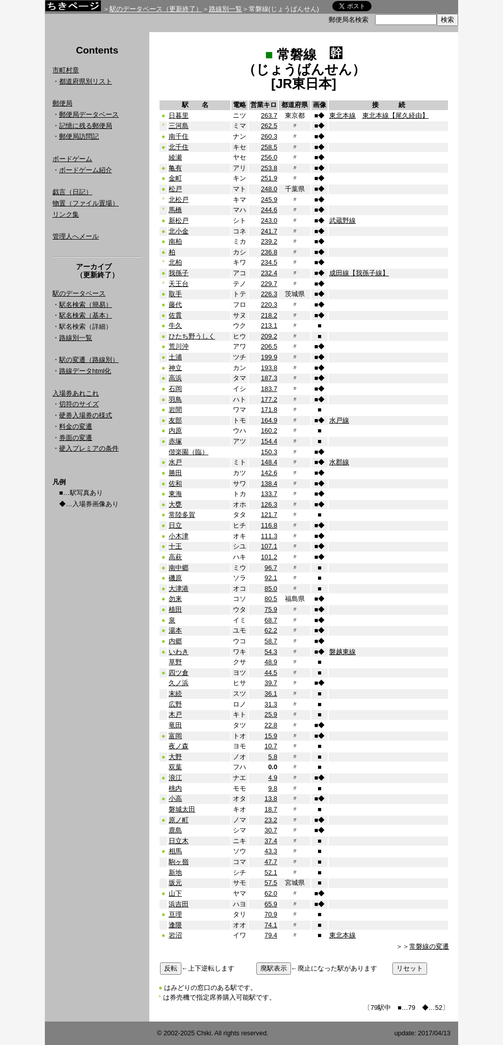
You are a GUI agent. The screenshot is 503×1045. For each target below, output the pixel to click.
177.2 (269, 399)
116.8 (269, 525)
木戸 (175, 714)
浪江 (175, 777)
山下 (175, 893)
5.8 (272, 757)
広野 (175, 704)
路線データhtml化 (85, 371)
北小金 (179, 231)
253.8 (269, 168)
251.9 (269, 178)
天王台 (179, 284)
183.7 (269, 389)
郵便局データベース (89, 114)
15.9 (270, 736)
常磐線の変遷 (429, 946)
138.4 (269, 483)
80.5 (270, 599)
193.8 (269, 368)
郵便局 (62, 103)
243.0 (269, 220)
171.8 (269, 409)
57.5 (270, 882)
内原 (175, 430)
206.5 (269, 346)
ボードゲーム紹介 (85, 170)
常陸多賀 (182, 514)
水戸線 (339, 420)
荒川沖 (179, 346)
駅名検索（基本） (85, 315)
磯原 (175, 578)
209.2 (269, 336)
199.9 (269, 357)
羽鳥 (175, 399)
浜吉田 (179, 904)
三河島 (179, 125)
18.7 (270, 809)
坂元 (175, 882)
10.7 (270, 746)
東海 (175, 494)
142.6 (269, 473)
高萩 (175, 557)
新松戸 (179, 220)
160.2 (269, 430)
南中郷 (179, 567)
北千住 (179, 147)
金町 (175, 178)
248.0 (269, 189)
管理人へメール (75, 236)
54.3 (270, 652)
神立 (175, 368)
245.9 (269, 199)
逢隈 (175, 925)
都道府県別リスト (85, 81)
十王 (175, 546)
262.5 (269, 125)
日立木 (179, 841)
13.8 (270, 798)
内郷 (175, 641)
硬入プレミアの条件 (89, 448)
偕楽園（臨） (188, 452)
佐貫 (175, 315)
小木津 (179, 536)
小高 (175, 798)
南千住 (179, 136)
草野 (175, 662)
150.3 (269, 452)
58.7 (270, 641)
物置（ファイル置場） (85, 203)
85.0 (270, 588)
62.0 (270, 893)
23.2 (270, 820)
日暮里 (179, 115)
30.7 (270, 830)
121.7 (269, 514)
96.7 (270, 567)
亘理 (175, 914)
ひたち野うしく (192, 336)
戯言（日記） (72, 192)
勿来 (175, 599)
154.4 (269, 441)
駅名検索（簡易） (85, 304)
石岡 (175, 389)
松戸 (175, 189)
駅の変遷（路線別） (89, 359)
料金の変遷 (75, 426)
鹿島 (175, 830)
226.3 (269, 294)
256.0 (269, 157)
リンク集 (65, 214)
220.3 (269, 304)
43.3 (270, 851)
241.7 (269, 231)
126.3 (269, 504)
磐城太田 (182, 809)
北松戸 (179, 199)
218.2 (269, 315)
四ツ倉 (179, 672)
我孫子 (179, 273)
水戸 (175, 462)
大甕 (175, 504)
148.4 (269, 462)
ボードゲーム (72, 159)
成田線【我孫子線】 (359, 273)
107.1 (269, 546)
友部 (175, 420)
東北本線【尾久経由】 (395, 115)
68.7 (270, 620)
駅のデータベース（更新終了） (156, 9)
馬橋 (175, 210)
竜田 (175, 725)
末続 (175, 693)
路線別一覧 (225, 9)
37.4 (270, 841)
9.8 (272, 788)
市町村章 (65, 70)
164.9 (269, 420)
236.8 (269, 252)
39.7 (270, 683)
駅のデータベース (78, 293)
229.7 (269, 284)
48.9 (270, 662)
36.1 (270, 693)
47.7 (270, 862)
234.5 (269, 262)
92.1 (270, 578)
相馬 (175, 851)
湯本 (175, 630)
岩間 (175, 409)
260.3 (269, 136)
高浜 (175, 378)
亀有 (175, 168)
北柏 (175, 262)
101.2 (269, 557)
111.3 (269, 536)
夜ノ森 (179, 746)
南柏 (175, 241)
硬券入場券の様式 (85, 415)
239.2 (269, 241)
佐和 (175, 483)
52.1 (270, 872)
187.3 (269, 378)
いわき (179, 652)
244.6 (269, 210)
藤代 (175, 304)
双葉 (175, 767)
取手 (175, 294)
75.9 (270, 609)
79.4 (270, 935)
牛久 (175, 325)
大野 (175, 757)
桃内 (175, 788)
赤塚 (175, 441)
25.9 (270, 714)
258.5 (269, 147)
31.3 (270, 704)
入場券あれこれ (75, 393)
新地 (175, 872)
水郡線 (339, 462)
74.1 (270, 925)
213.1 (269, 325)
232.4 (269, 273)
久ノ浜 (179, 683)
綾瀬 (175, 157)
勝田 (175, 473)
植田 (175, 609)
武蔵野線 (342, 220)
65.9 (270, 904)
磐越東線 (342, 652)
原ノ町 (179, 820)
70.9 (270, 914)
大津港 (179, 588)
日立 (175, 525)
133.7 (269, 494)
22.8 (270, 725)
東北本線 (342, 115)
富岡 (175, 736)
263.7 (269, 115)
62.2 (270, 630)
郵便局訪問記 (79, 136)
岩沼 (175, 935)
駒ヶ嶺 (179, 862)
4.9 (272, 777)
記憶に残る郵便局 (85, 125)
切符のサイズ (79, 404)
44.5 (270, 672)
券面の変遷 (75, 437)
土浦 (175, 357)
